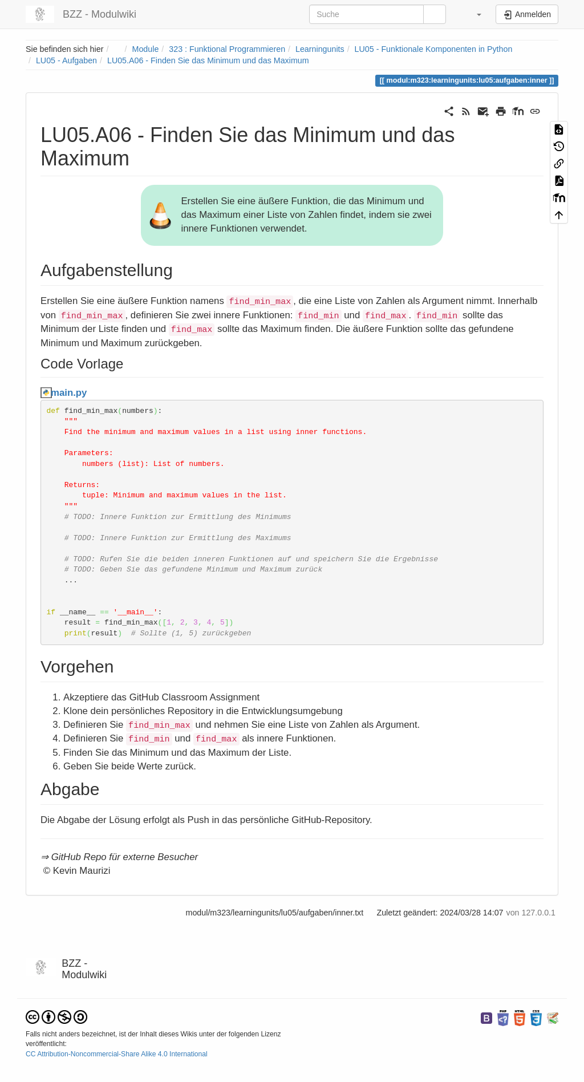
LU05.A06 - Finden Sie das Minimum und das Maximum (208, 60)
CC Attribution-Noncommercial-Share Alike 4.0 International (117, 1054)
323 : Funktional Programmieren (227, 49)
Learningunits (319, 49)
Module (145, 49)
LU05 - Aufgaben (66, 60)
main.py (69, 392)
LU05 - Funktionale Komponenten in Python (434, 49)
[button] (472, 14)
